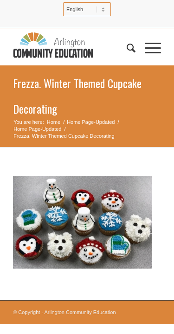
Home (53, 122)
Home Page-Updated (91, 122)
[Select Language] (87, 9)
